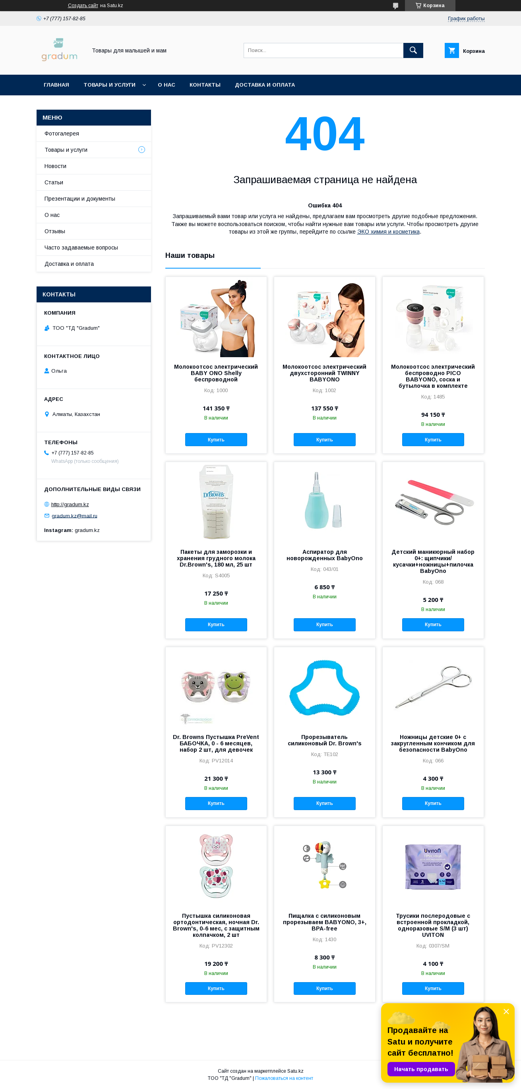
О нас (166, 85)
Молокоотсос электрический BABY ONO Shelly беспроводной (216, 373)
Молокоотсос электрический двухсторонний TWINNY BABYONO (324, 373)
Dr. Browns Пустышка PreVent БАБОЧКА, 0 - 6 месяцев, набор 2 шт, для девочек (216, 743)
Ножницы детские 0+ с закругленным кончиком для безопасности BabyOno (433, 743)
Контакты (205, 85)
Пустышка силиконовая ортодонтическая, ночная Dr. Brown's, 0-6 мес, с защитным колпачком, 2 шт (216, 925)
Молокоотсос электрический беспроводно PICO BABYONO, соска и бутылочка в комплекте (433, 376)
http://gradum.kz (70, 504)
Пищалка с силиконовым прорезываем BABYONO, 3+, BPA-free (324, 922)
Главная (56, 85)
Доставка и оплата (265, 85)
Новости (55, 166)
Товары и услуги (109, 85)
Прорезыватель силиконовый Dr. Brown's (325, 740)
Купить (216, 440)
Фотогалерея (62, 133)
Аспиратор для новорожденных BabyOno (325, 555)
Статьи (54, 182)
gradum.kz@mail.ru (74, 515)
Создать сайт (83, 5)
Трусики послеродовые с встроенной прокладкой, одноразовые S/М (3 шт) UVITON (433, 925)
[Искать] (413, 50)
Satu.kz (295, 1071)
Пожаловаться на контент (284, 1078)
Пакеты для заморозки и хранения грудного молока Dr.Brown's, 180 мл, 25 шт (216, 558)
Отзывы (55, 231)
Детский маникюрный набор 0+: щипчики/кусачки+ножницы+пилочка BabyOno (433, 561)
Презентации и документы (80, 198)
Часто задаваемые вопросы (81, 247)
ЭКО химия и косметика (388, 231)
